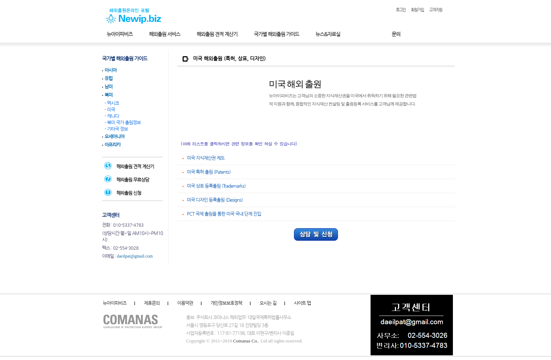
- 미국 (110, 109)
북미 (108, 94)
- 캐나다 (112, 116)
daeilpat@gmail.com (135, 256)
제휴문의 (152, 303)
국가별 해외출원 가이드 (276, 34)
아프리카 (112, 144)
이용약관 (185, 303)
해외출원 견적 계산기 (217, 34)
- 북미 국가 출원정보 (123, 122)
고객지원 (435, 10)
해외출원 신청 (128, 193)
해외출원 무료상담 (132, 179)
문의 (396, 34)
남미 (108, 86)
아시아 (110, 70)
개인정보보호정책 (226, 303)
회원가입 (417, 10)
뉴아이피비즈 (119, 34)
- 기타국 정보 (116, 128)
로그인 (401, 10)
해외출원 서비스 (164, 34)
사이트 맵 (302, 303)
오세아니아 (114, 136)
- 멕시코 (112, 103)
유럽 (108, 78)
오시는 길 (268, 303)
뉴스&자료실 (327, 34)
